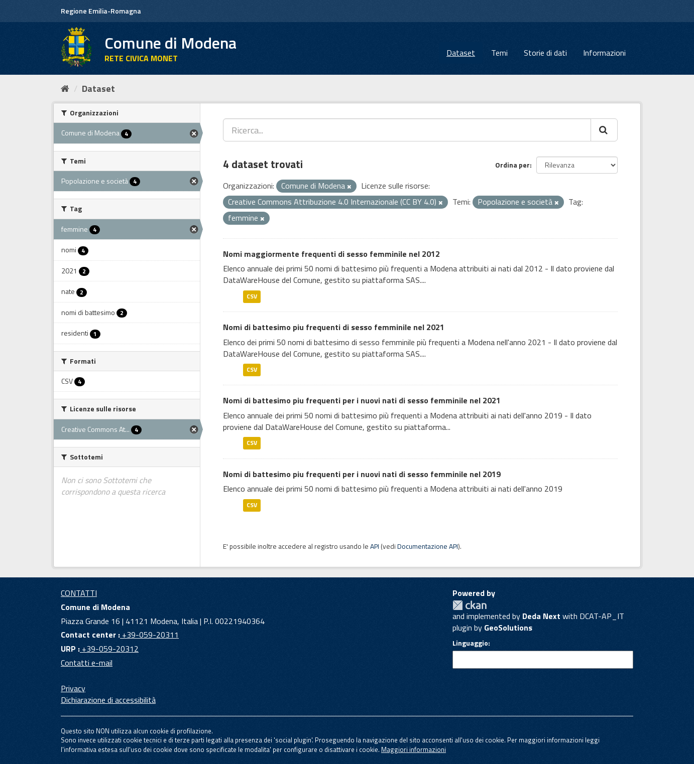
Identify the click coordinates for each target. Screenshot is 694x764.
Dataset (460, 53)
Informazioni (604, 53)
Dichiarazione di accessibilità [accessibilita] (108, 700)
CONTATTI (79, 593)
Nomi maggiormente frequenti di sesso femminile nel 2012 (331, 254)
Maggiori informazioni (413, 749)
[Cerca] (604, 129)
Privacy (73, 688)
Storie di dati (545, 53)
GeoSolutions (508, 628)
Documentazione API (427, 546)
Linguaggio (470, 643)
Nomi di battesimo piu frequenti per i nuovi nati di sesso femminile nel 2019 (362, 474)
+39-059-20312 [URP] (109, 649)
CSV (252, 296)
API (374, 546)
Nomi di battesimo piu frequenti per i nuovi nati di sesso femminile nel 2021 (362, 400)
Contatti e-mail (86, 663)
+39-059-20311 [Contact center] (149, 635)
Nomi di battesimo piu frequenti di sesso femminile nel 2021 (333, 327)
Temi (499, 53)
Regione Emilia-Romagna (101, 11)
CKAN (469, 605)
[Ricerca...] (407, 129)
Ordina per (512, 165)
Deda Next (541, 616)
